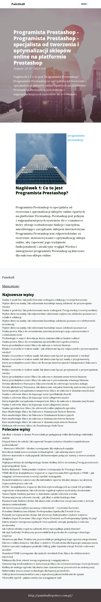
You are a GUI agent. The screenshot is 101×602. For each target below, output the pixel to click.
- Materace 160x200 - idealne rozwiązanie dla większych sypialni (37, 448)
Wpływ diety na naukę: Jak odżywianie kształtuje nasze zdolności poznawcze (44, 327)
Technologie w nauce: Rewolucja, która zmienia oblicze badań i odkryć (41, 338)
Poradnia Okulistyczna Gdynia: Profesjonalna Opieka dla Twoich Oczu (41, 511)
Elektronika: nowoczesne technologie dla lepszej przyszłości (35, 570)
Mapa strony (10, 286)
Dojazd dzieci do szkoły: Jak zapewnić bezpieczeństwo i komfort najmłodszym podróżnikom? (45, 443)
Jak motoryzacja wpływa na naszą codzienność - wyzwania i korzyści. (40, 507)
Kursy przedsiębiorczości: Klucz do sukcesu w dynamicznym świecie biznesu (44, 376)
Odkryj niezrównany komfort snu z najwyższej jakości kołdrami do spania (43, 574)
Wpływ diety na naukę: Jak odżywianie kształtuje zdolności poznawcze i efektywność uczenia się (48, 322)
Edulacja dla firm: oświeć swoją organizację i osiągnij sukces (35, 560)
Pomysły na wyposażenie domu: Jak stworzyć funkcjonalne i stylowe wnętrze (44, 514)
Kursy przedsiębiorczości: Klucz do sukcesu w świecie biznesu (36, 345)
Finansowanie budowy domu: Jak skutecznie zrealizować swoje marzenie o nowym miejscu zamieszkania (48, 502)
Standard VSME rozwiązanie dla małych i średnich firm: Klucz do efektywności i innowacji (46, 555)
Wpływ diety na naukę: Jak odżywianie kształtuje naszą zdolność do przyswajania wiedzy (47, 305)
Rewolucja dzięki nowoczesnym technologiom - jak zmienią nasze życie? (42, 451)
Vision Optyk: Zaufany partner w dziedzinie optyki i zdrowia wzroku (39, 493)
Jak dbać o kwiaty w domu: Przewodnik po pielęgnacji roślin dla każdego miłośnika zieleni (47, 436)
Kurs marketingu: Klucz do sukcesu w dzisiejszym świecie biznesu (38, 418)
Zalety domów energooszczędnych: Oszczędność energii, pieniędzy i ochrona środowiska (45, 523)
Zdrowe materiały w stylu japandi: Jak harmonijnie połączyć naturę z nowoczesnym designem (48, 457)
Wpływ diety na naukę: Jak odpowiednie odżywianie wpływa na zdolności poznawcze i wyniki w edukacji (49, 315)
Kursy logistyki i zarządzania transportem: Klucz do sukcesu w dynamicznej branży (48, 390)
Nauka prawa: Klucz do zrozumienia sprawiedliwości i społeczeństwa (40, 341)
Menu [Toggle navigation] (84, 4)
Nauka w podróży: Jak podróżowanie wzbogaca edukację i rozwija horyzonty (44, 299)
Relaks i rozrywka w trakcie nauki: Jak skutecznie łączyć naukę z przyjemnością (45, 359)
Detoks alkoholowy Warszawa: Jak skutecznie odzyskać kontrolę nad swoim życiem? (48, 387)
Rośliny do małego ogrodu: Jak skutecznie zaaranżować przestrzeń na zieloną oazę (48, 567)
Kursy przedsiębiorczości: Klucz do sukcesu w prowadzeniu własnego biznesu (45, 380)
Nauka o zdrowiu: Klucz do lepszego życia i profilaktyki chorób (36, 394)
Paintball (18, 4)
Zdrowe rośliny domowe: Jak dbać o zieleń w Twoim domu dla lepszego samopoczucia (50, 542)
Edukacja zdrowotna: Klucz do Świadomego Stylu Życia (32, 425)
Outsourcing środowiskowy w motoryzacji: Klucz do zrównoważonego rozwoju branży (50, 563)
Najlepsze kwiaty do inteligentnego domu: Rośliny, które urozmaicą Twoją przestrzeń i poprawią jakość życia (50, 464)
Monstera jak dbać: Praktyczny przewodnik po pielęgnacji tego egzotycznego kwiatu (49, 539)
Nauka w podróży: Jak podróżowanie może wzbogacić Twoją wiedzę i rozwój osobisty (49, 310)
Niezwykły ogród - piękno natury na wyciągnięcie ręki (31, 577)
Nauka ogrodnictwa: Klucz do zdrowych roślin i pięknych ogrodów (39, 408)
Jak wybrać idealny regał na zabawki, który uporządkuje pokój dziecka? (41, 528)
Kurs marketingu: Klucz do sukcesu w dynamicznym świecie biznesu (39, 422)
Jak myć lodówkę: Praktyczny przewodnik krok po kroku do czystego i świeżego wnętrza (46, 534)
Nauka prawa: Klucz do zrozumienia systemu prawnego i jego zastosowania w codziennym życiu (45, 333)
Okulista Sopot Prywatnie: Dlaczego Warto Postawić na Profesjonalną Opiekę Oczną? (49, 518)
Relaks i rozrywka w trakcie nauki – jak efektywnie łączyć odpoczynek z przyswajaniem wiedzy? (50, 350)
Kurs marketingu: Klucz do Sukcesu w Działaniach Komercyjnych (38, 415)
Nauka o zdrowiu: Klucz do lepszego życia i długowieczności (35, 397)
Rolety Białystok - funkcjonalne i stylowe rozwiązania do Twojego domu (42, 469)
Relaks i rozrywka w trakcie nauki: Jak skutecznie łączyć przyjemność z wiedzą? (46, 355)
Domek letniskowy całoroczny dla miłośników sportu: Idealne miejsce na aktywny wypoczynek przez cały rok (47, 481)
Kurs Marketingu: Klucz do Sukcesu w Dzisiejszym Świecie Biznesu (38, 411)
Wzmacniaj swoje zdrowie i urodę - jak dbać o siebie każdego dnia (38, 497)
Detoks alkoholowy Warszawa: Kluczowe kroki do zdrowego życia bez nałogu (45, 383)
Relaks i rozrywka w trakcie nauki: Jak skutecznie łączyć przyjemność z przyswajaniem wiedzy (50, 371)
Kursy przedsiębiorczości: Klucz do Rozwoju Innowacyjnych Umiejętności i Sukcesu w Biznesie (49, 364)
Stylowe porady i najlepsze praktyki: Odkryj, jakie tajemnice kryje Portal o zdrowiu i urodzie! (48, 548)
